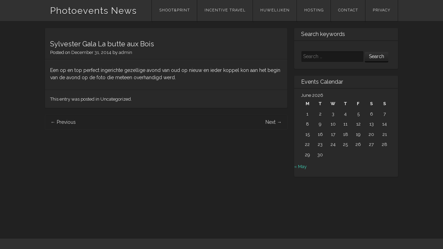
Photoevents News (93, 11)
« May (300, 166)
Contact (348, 10)
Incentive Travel (225, 10)
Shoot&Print (174, 10)
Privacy (381, 10)
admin (125, 52)
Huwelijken (275, 10)
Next (273, 122)
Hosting (314, 10)
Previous (63, 122)
